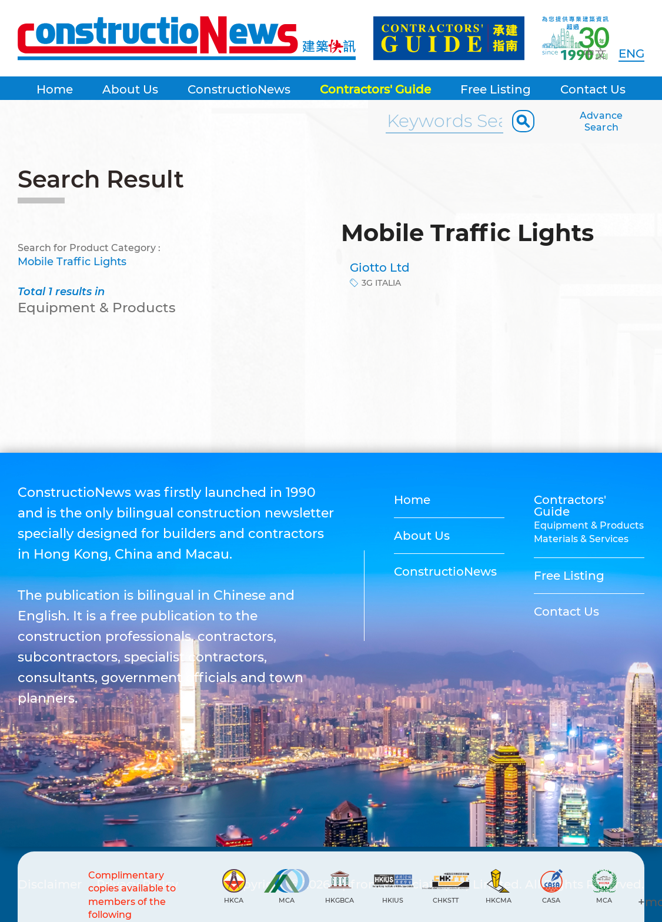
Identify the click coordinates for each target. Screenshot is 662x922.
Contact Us (593, 89)
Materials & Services (581, 538)
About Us (130, 89)
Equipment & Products (589, 525)
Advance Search (601, 121)
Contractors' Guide (375, 89)
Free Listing (495, 89)
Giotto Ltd (380, 267)
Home (54, 89)
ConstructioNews (239, 89)
